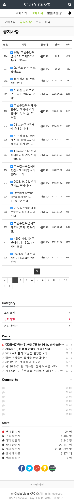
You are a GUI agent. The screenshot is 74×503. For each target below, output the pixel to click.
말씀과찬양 (54, 13)
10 (65, 280)
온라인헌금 (43, 22)
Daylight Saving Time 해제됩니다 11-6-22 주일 (22, 197)
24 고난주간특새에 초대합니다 (22, 126)
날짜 (57, 44)
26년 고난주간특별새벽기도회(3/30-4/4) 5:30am (23, 56)
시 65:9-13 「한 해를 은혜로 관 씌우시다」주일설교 (36, 371)
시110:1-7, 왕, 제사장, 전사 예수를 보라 (29, 366)
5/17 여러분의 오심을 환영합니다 (24, 353)
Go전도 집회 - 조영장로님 (23, 69)
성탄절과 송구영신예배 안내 (23, 81)
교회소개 (21, 13)
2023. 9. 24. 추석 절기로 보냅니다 (23, 183)
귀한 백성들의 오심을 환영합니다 (24, 358)
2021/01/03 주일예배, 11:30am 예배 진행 (23, 258)
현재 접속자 (13, 432)
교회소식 (37, 13)
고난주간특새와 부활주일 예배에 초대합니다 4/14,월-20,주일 (23, 111)
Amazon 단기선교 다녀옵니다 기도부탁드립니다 (23, 155)
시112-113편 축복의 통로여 (21, 362)
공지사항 (26, 22)
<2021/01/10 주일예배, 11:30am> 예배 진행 (22, 242)
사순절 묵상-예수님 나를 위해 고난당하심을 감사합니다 (23, 140)
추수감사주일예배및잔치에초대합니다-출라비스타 (23, 170)
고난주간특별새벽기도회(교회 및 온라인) (23, 227)
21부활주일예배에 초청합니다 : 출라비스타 (23, 212)
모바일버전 (37, 484)
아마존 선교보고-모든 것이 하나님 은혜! (23, 94)
